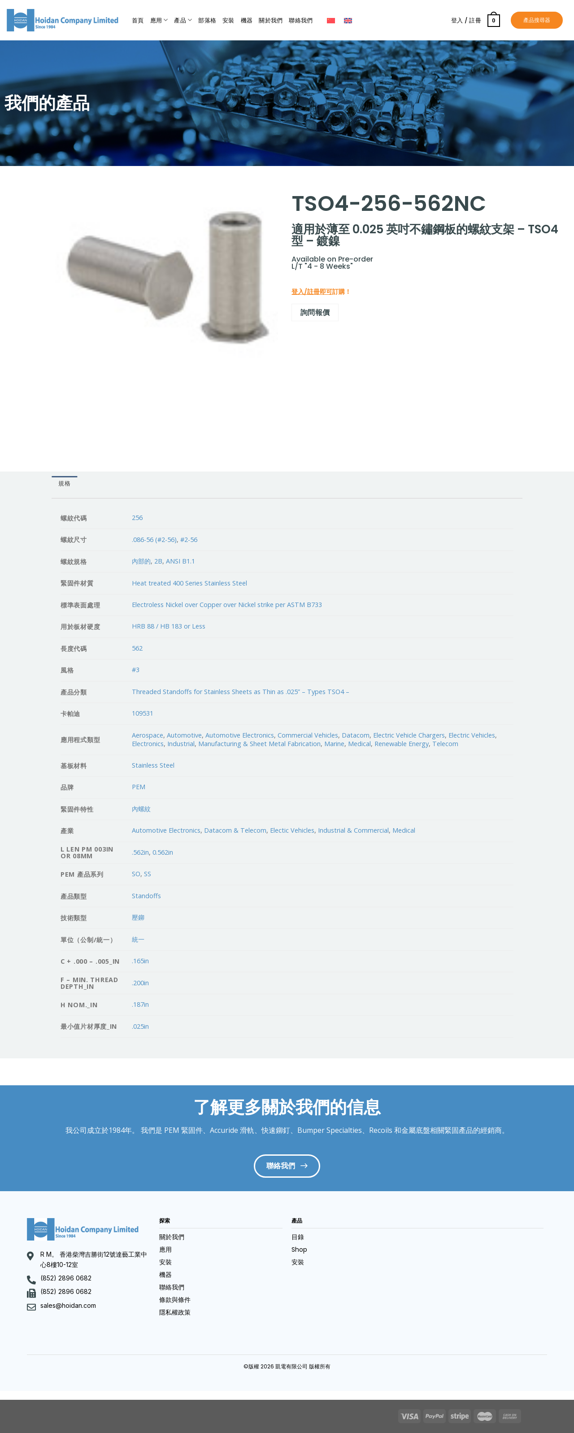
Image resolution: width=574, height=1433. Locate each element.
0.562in (162, 852)
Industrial (181, 743)
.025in (140, 1026)
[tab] (64, 483)
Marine (334, 743)
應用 (159, 20)
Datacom (356, 735)
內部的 (141, 561)
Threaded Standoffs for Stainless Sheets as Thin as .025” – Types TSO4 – (240, 691)
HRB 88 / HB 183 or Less (168, 626)
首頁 (138, 20)
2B (158, 561)
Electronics (148, 743)
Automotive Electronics (239, 735)
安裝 (228, 20)
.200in (140, 983)
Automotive (184, 735)
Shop (299, 1249)
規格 (64, 483)
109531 (142, 713)
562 (137, 648)
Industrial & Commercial (353, 830)
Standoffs (146, 895)
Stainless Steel (153, 765)
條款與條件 (175, 1299)
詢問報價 (315, 312)
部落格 (207, 20)
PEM (138, 786)
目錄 (297, 1236)
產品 (183, 20)
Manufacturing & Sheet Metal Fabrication (259, 743)
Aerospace (147, 735)
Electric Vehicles (471, 735)
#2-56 (188, 539)
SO (136, 873)
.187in (140, 1004)
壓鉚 (138, 917)
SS (147, 873)
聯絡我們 (301, 20)
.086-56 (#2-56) (154, 539)
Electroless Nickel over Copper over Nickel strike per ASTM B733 (227, 604)
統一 (138, 939)
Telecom (445, 743)
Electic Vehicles (292, 830)
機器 (247, 20)
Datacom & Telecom (235, 830)
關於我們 (271, 20)
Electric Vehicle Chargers (409, 735)
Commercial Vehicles (308, 735)
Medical (359, 743)
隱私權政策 (175, 1312)
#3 (135, 669)
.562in (140, 852)
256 (137, 517)
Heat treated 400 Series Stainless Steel (189, 583)
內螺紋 (141, 808)
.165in (140, 961)
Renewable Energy (401, 743)
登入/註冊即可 (311, 291)
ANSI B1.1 (180, 561)
